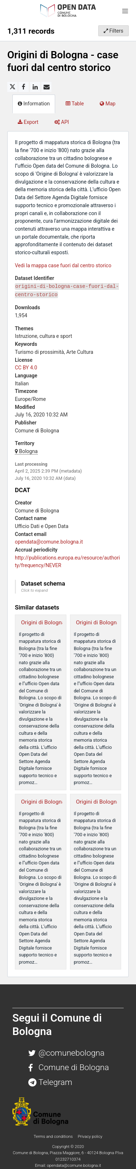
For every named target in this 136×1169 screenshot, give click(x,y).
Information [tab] (34, 103)
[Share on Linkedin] (35, 87)
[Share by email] (46, 87)
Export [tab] (28, 122)
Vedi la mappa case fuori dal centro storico (63, 265)
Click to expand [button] (34, 590)
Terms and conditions (54, 1136)
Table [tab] (75, 103)
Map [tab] (107, 103)
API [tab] (61, 122)
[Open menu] (125, 11)
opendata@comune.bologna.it (49, 542)
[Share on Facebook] (23, 87)
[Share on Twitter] (12, 87)
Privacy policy (90, 1136)
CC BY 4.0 (26, 367)
